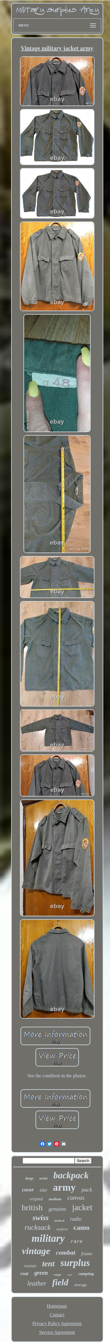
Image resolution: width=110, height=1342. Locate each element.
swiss (41, 1217)
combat (65, 1252)
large (29, 1178)
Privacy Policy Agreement (57, 1323)
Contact (57, 1314)
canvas (75, 1197)
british (32, 1207)
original (36, 1199)
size (43, 1190)
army (64, 1187)
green (41, 1273)
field (60, 1282)
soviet (43, 1178)
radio (76, 1219)
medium (55, 1199)
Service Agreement (57, 1332)
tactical (59, 1220)
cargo (57, 1274)
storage (80, 1284)
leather (36, 1283)
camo (82, 1227)
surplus (75, 1263)
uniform (62, 1229)
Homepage (57, 1305)
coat (24, 1273)
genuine (57, 1209)
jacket (82, 1207)
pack (87, 1190)
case (69, 1274)
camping (86, 1273)
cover (28, 1190)
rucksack (38, 1227)
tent (48, 1263)
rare (76, 1241)
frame (86, 1253)
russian (30, 1266)
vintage (36, 1251)
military (48, 1238)
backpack (71, 1175)
